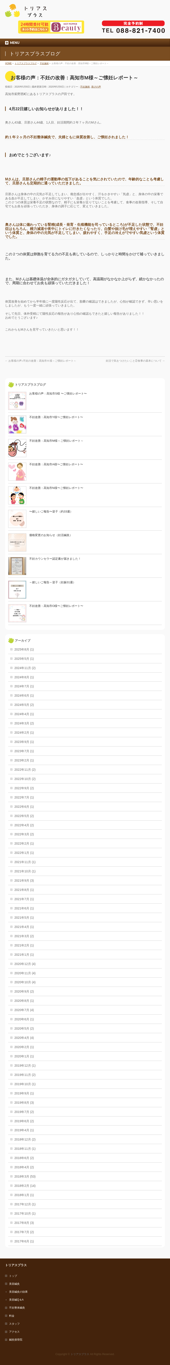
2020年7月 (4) (24, 1010)
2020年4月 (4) (24, 1038)
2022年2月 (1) (24, 843)
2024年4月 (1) (24, 714)
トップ (13, 1275)
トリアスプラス (80, 1354)
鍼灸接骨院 (15, 1339)
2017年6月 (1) (24, 1241)
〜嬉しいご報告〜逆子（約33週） (51, 511)
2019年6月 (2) (24, 1121)
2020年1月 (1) (24, 1056)
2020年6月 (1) (24, 1019)
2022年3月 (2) (24, 834)
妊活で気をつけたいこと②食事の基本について (135, 360)
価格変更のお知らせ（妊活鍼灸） (50, 535)
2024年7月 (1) (24, 686)
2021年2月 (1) (24, 945)
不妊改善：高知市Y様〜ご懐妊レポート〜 (56, 417)
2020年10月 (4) (25, 982)
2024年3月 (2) (24, 723)
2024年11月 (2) (25, 668)
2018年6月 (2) (24, 1158)
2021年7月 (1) (24, 899)
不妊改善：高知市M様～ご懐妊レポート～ (56, 440)
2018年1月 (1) (24, 1195)
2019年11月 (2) (25, 1075)
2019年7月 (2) (24, 1112)
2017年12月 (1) (25, 1204)
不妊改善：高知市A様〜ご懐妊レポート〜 (56, 464)
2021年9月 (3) (24, 880)
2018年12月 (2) (25, 1139)
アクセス (14, 1331)
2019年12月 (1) (25, 1065)
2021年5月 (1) (24, 917)
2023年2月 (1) (24, 760)
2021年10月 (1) (25, 871)
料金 (11, 1315)
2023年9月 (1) (24, 742)
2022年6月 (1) (24, 806)
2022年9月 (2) (24, 788)
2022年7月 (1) (24, 797)
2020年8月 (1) (24, 1000)
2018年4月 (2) (24, 1167)
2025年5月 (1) (24, 658)
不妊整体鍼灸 (17, 1307)
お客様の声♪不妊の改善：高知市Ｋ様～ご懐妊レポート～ (40, 360)
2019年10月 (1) (25, 1084)
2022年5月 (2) (24, 816)
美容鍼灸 (14, 1283)
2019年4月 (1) (24, 1130)
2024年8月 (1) (24, 677)
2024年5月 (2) (24, 705)
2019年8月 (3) (24, 1102)
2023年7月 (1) (24, 751)
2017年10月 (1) (25, 1213)
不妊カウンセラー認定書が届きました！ (55, 558)
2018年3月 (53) (25, 1176)
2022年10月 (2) (25, 779)
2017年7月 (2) (24, 1232)
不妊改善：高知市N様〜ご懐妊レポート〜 (56, 488)
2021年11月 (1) (25, 862)
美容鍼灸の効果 (18, 1291)
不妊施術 (85, 86)
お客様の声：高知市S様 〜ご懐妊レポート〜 (58, 393)
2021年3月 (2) (24, 936)
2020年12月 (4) (25, 964)
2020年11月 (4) (25, 973)
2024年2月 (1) (24, 732)
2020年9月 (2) (24, 991)
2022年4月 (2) (24, 825)
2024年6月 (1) (24, 695)
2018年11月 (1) (25, 1148)
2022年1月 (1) (24, 853)
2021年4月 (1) (24, 927)
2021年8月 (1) (24, 890)
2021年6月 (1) (24, 908)
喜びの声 (96, 86)
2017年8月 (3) (24, 1223)
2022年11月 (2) (25, 769)
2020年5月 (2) (24, 1028)
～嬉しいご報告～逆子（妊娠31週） (52, 582)
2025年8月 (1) (24, 649)
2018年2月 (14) (25, 1185)
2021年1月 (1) (24, 954)
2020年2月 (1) (24, 1047)
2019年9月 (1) (24, 1093)
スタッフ (14, 1323)
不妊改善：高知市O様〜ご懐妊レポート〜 (56, 606)
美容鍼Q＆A (16, 1299)
